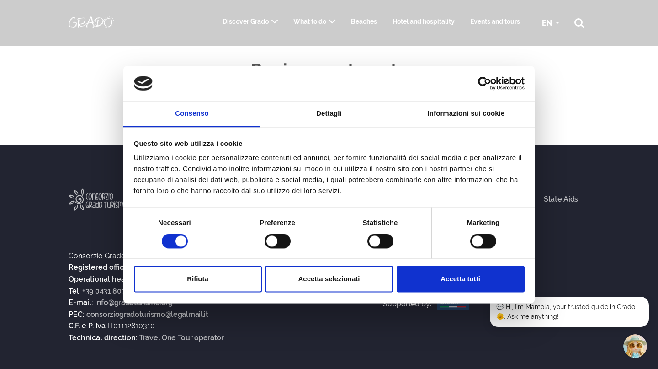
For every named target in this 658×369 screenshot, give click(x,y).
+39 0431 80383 (108, 291)
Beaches (364, 21)
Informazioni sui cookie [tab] (466, 114)
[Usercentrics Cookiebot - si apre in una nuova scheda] (485, 83)
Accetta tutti (460, 279)
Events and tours (495, 21)
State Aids (561, 199)
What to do (309, 21)
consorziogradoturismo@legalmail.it (147, 314)
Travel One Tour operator (181, 338)
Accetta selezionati (329, 279)
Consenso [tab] (191, 114)
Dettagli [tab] (329, 114)
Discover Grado (246, 21)
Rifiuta (197, 279)
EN (548, 23)
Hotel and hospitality (424, 21)
